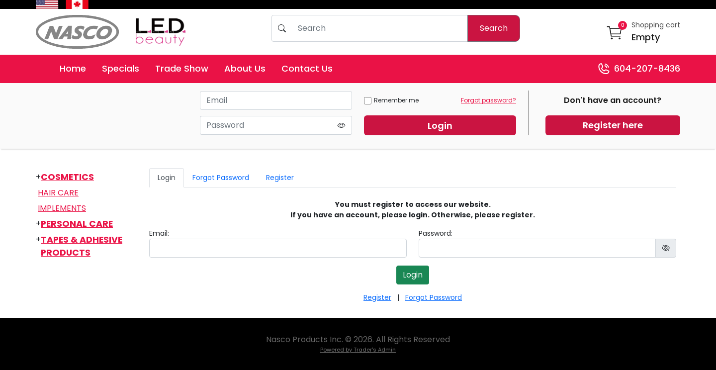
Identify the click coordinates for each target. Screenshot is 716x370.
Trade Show (181, 68)
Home (73, 68)
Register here (613, 125)
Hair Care (58, 192)
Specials (120, 68)
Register (280, 178)
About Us (245, 68)
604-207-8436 (639, 69)
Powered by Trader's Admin (358, 350)
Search (494, 28)
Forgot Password (220, 178)
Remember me (391, 100)
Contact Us (307, 68)
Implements (62, 208)
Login (440, 125)
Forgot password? (488, 100)
